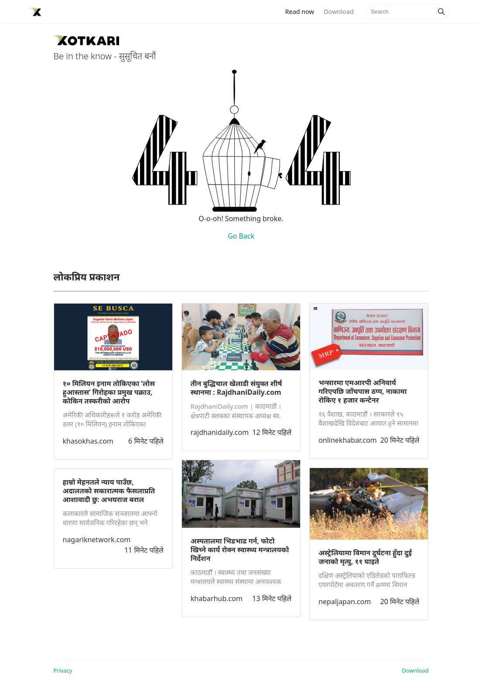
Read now (302, 11)
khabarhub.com (217, 598)
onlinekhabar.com (347, 440)
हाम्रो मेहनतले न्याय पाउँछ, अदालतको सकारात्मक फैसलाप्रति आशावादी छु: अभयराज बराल (109, 490)
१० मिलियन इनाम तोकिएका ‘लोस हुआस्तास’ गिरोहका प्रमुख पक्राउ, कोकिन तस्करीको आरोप (109, 392)
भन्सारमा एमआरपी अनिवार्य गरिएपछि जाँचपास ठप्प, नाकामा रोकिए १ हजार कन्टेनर (362, 391)
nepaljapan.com (344, 601)
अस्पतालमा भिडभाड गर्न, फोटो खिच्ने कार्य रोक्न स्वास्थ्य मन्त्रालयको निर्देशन (240, 549)
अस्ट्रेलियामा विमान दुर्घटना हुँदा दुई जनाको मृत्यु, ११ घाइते (365, 557)
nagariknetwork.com (97, 539)
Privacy (63, 670)
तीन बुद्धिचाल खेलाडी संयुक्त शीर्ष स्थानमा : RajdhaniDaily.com (236, 388)
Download (338, 11)
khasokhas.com (88, 441)
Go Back (241, 236)
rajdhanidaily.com (220, 432)
